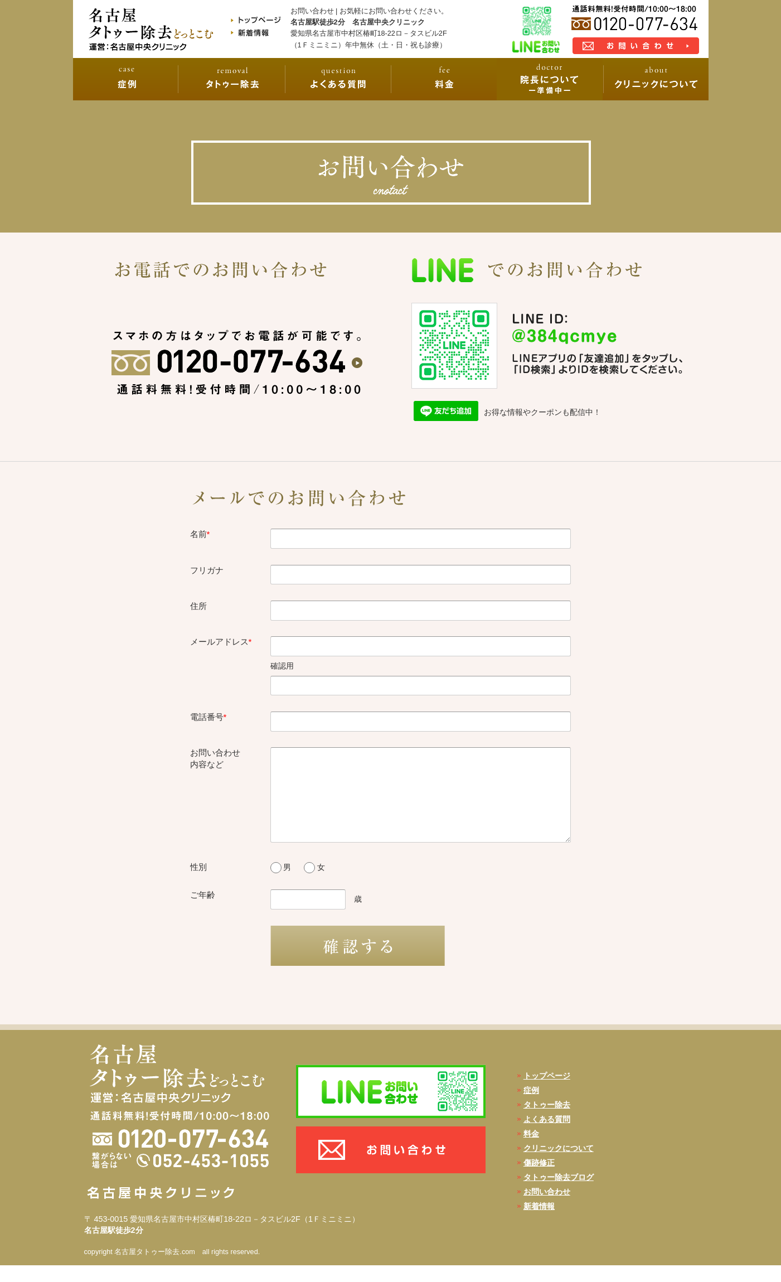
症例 (531, 1106)
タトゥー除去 (546, 1121)
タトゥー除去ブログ (558, 1193)
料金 (531, 1150)
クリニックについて (558, 1164)
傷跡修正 (539, 1179)
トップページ (546, 1092)
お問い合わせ (546, 1208)
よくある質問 (546, 1135)
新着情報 (539, 1222)
